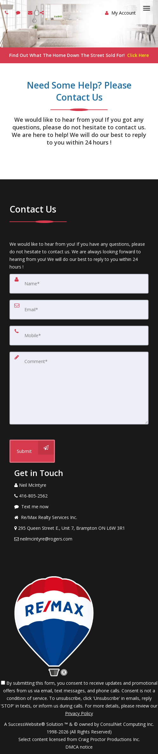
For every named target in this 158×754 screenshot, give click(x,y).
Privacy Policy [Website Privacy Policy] (79, 713)
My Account (120, 13)
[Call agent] (7, 12)
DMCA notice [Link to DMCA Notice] (79, 747)
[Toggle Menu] (146, 8)
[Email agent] (31, 12)
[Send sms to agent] (19, 12)
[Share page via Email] (42, 12)
